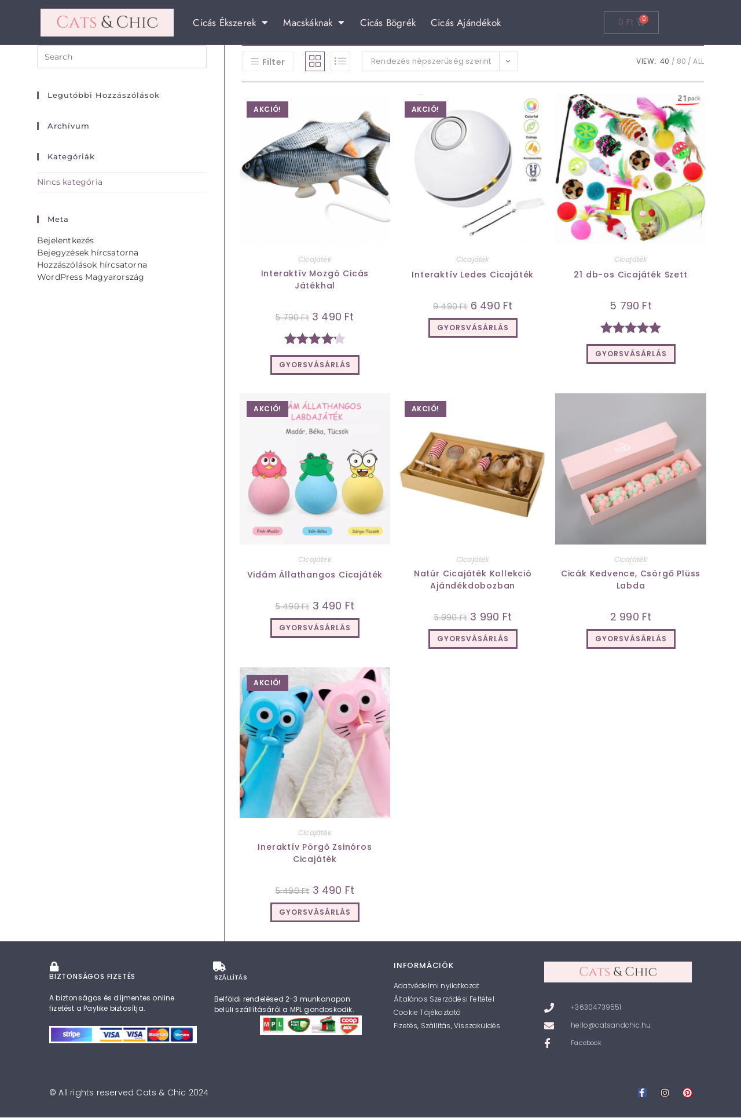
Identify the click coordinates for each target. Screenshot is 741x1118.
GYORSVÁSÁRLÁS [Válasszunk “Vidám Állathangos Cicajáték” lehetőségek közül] (315, 628)
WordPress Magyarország (90, 277)
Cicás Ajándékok (466, 23)
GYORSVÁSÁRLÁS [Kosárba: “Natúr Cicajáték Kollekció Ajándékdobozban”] (473, 639)
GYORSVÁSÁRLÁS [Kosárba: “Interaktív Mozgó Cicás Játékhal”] (315, 365)
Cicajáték (315, 259)
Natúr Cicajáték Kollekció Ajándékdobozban (473, 579)
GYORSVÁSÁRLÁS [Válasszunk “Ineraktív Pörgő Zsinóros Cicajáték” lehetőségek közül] (315, 912)
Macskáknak (313, 22)
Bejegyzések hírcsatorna (88, 252)
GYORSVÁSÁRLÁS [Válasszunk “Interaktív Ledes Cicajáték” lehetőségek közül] (473, 328)
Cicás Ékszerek (230, 22)
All (698, 61)
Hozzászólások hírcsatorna (92, 265)
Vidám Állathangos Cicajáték (315, 574)
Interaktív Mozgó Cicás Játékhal (315, 279)
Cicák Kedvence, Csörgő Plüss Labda (630, 579)
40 (664, 61)
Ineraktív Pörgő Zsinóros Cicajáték (315, 853)
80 (681, 61)
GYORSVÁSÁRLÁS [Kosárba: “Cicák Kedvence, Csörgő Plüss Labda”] (631, 639)
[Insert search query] (122, 56)
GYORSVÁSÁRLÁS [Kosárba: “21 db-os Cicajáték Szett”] (631, 354)
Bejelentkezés (65, 240)
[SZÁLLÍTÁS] (218, 966)
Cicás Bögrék (388, 23)
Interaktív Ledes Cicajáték (473, 274)
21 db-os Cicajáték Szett (630, 274)
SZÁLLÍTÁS (232, 975)
